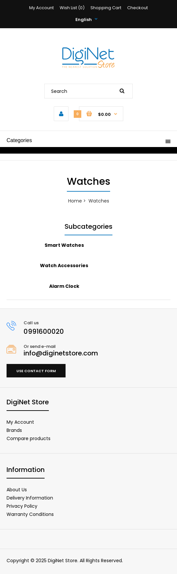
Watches (98, 201)
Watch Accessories (64, 265)
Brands (14, 430)
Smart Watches (64, 245)
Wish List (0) (72, 8)
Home (75, 201)
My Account (41, 8)
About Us (17, 489)
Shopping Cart (105, 8)
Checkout (137, 8)
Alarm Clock (64, 286)
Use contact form (36, 370)
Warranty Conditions (30, 514)
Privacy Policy (22, 506)
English (83, 19)
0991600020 (44, 331)
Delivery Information (30, 498)
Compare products (28, 438)
